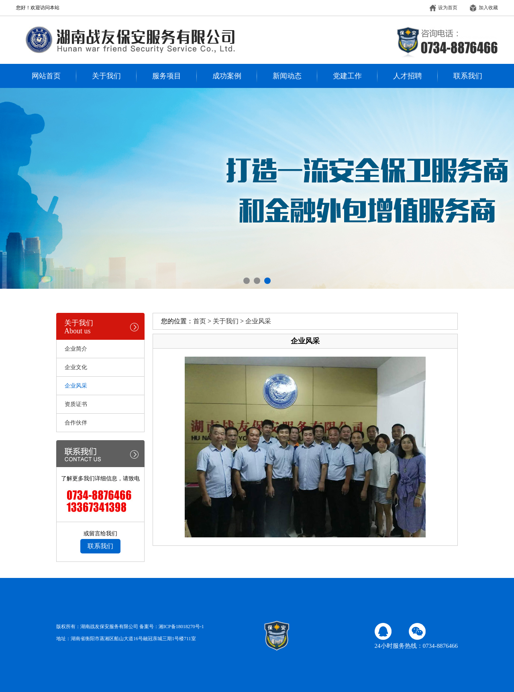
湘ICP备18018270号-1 (181, 626)
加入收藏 (484, 7)
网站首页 (46, 76)
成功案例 (226, 76)
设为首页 (443, 7)
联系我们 (467, 76)
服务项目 (166, 76)
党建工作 (347, 76)
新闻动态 (287, 76)
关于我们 (106, 76)
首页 (199, 321)
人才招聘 (407, 76)
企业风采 (258, 321)
